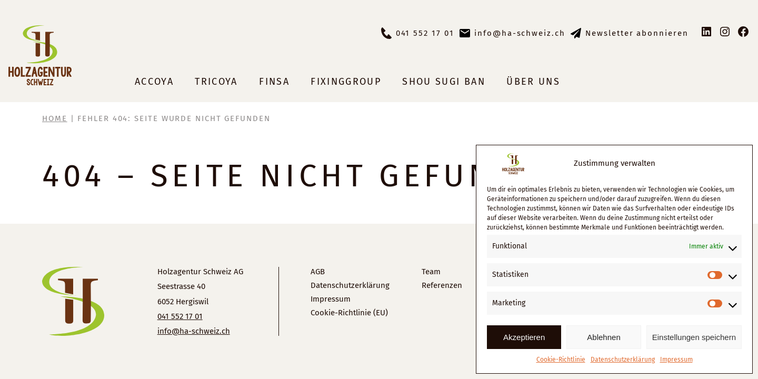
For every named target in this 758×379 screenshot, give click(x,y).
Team (431, 271)
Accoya (154, 81)
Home (54, 118)
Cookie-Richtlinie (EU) (349, 312)
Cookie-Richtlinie (560, 359)
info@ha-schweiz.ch (519, 33)
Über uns (533, 81)
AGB (318, 271)
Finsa (274, 81)
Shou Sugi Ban (443, 81)
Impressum (676, 359)
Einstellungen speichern (694, 337)
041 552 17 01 (425, 33)
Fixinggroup (346, 81)
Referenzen (442, 285)
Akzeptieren (524, 337)
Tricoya (216, 81)
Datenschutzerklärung (623, 359)
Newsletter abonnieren (637, 33)
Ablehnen (603, 337)
